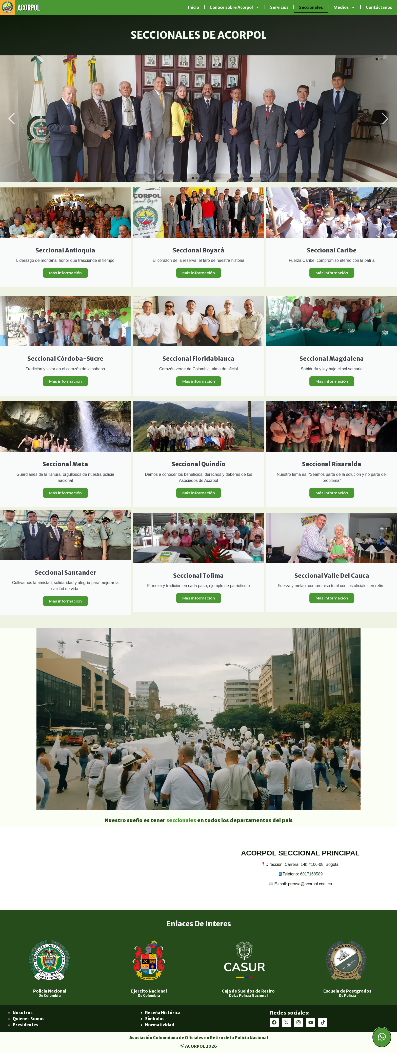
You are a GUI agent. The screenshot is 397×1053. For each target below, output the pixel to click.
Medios (344, 7)
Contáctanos (379, 7)
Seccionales (311, 7)
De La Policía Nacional (248, 996)
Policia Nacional (49, 991)
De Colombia (49, 996)
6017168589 (311, 874)
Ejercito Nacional (149, 991)
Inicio (193, 7)
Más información (65, 272)
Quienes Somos (29, 1018)
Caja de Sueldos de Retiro (248, 991)
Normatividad (159, 1024)
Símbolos (155, 1018)
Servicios (279, 7)
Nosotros (23, 1012)
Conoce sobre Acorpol (235, 7)
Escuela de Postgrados (347, 991)
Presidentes (25, 1024)
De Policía (347, 996)
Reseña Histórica (163, 1012)
